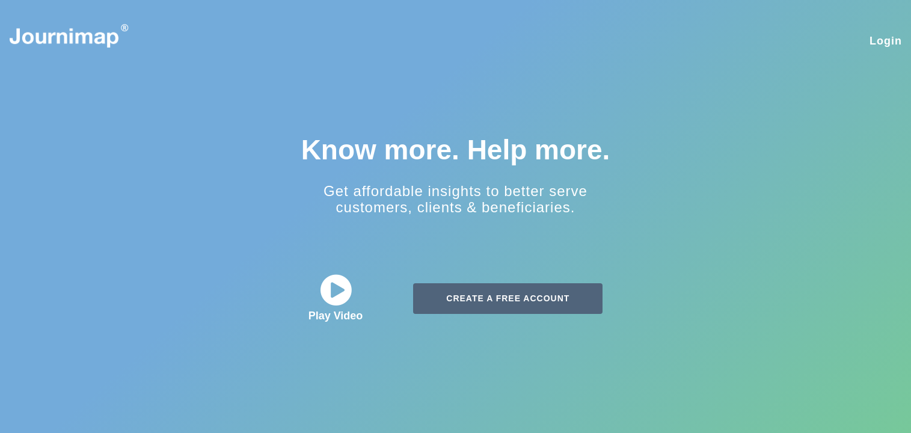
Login (886, 41)
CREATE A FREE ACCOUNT (507, 298)
